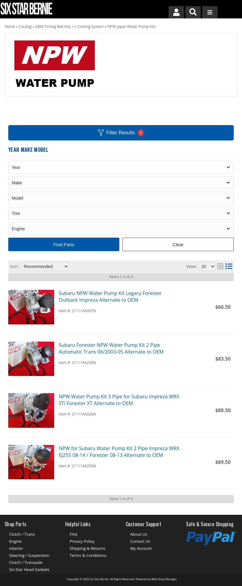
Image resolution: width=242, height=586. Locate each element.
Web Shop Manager (164, 579)
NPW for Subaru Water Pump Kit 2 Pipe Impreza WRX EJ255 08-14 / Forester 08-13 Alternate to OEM (119, 451)
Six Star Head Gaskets (29, 569)
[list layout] (228, 266)
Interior (16, 548)
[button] (193, 12)
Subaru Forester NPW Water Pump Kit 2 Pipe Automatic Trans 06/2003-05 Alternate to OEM (111, 348)
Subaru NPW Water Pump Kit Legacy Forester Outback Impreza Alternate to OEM (110, 296)
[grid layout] (220, 266)
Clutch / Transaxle (25, 562)
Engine (15, 541)
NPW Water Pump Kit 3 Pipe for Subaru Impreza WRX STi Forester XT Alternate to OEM (119, 400)
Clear (178, 244)
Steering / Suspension (29, 555)
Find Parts (64, 244)
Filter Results (121, 132)
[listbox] (121, 167)
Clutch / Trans (22, 534)
